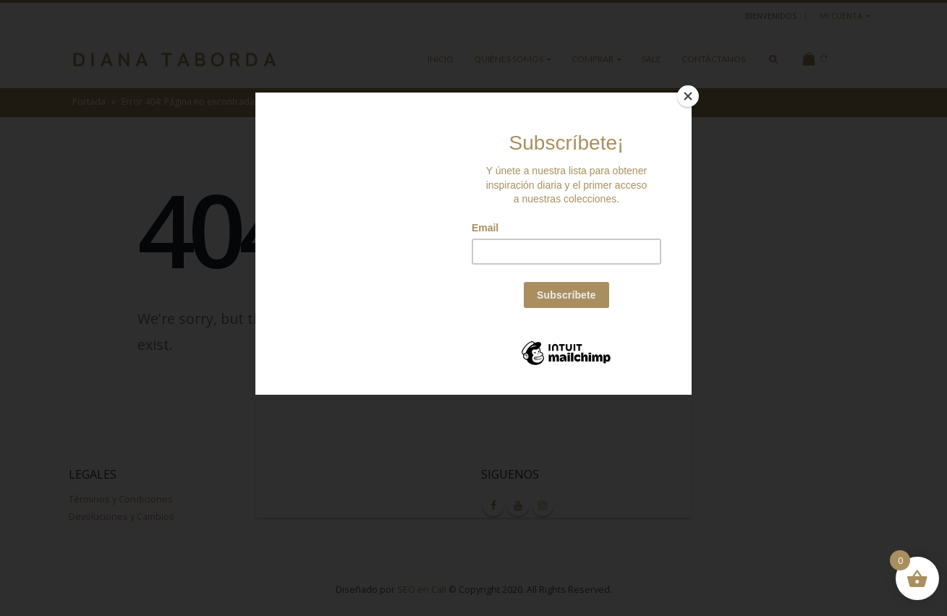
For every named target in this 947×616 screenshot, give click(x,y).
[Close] (688, 96)
